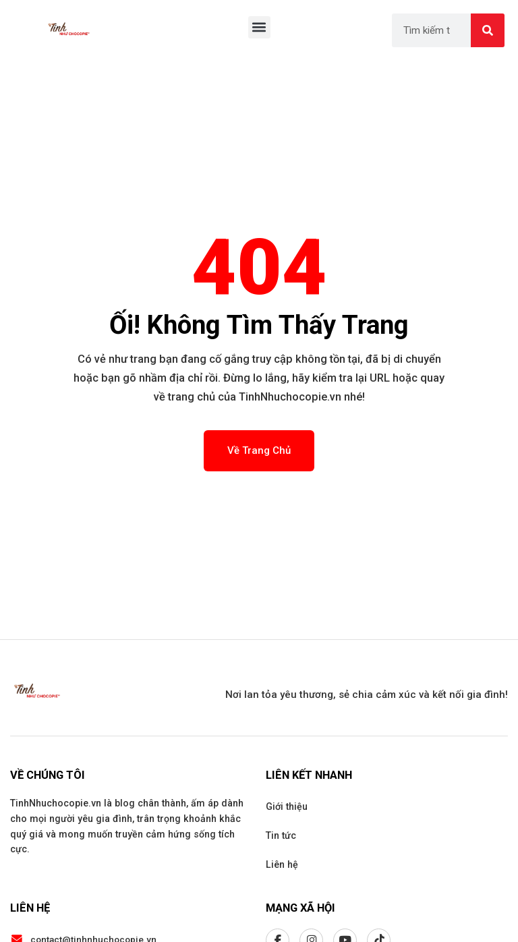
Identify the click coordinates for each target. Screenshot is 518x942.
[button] (259, 27)
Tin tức (281, 835)
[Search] (488, 30)
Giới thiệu (287, 806)
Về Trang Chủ (259, 450)
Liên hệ (282, 864)
